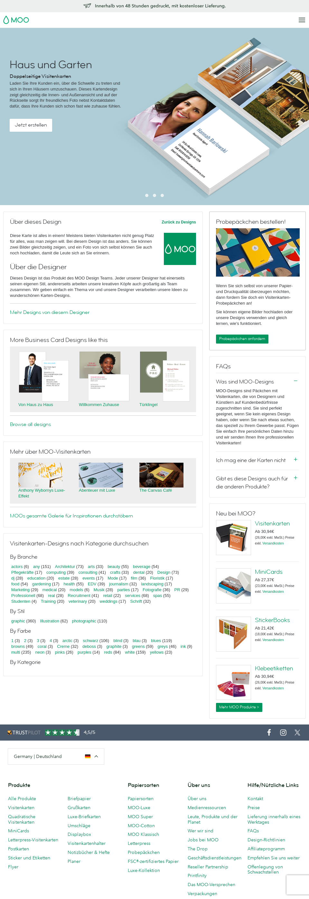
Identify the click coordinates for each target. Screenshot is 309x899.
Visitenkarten (272, 523)
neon (39, 652)
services (132, 595)
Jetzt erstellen (31, 124)
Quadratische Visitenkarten (21, 819)
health (69, 584)
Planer (74, 861)
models (76, 589)
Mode (113, 578)
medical (49, 589)
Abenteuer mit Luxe (97, 490)
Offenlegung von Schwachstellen (265, 869)
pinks (60, 652)
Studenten (20, 601)
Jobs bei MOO (203, 840)
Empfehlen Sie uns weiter (274, 858)
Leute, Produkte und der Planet (213, 819)
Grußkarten (79, 807)
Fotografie (152, 589)
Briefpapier (79, 798)
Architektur (65, 566)
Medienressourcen (207, 807)
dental (139, 572)
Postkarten (18, 849)
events (88, 578)
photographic (84, 621)
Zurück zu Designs (179, 222)
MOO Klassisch (143, 834)
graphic (18, 621)
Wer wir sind (200, 831)
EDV (92, 584)
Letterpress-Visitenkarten (33, 840)
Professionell (23, 595)
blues (156, 640)
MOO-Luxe (139, 807)
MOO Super (140, 816)
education (36, 578)
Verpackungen (202, 893)
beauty (114, 566)
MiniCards (269, 572)
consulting (88, 572)
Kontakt (255, 798)
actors (17, 566)
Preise (254, 807)
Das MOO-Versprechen (211, 884)
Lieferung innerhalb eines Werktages (274, 819)
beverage (141, 566)
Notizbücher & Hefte (89, 852)
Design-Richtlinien (266, 840)
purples (84, 652)
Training (48, 601)
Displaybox (79, 834)
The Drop (198, 849)
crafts (115, 572)
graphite (114, 646)
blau (137, 640)
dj (12, 578)
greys (162, 646)
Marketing (20, 589)
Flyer (13, 867)
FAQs (253, 831)
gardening (41, 584)
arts (91, 566)
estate (64, 578)
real (51, 595)
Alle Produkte (22, 798)
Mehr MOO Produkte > (239, 707)
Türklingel (148, 404)
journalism (118, 584)
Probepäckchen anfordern (242, 338)
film (134, 578)
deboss (89, 646)
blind (117, 640)
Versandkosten (273, 543)
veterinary (78, 601)
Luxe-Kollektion (144, 870)
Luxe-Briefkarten (84, 816)
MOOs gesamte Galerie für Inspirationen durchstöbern (71, 515)
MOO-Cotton (141, 825)
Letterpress (139, 843)
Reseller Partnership (208, 867)
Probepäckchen (144, 852)
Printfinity (197, 875)
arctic (67, 640)
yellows (157, 652)
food (15, 584)
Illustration (49, 621)
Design (163, 572)
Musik (100, 589)
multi (15, 652)
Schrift (136, 601)
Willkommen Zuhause (99, 404)
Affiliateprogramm (266, 849)
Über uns (197, 798)
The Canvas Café (155, 490)
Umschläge (79, 825)
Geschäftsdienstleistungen (214, 858)
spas (157, 595)
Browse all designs (30, 424)
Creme (63, 646)
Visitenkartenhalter (87, 843)
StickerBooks (272, 620)
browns (18, 646)
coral (42, 646)
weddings (108, 601)
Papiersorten (141, 798)
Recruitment (79, 595)
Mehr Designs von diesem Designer (49, 312)
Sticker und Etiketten (29, 858)
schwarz (90, 640)
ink (183, 646)
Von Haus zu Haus (35, 404)
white (130, 652)
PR (177, 589)
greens (138, 646)
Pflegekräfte (22, 572)
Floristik (157, 578)
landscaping (152, 584)
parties (123, 589)
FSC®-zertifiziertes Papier (153, 861)
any (36, 566)
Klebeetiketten (274, 668)
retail (107, 595)
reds (108, 652)
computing (56, 572)
